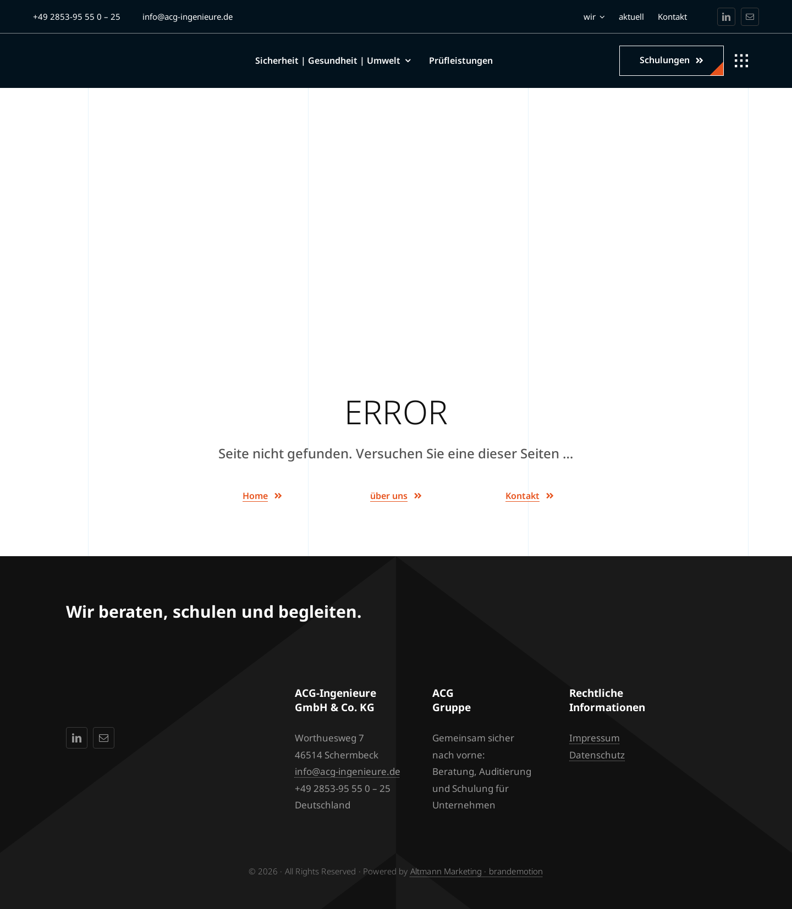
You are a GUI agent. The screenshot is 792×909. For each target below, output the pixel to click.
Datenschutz (597, 755)
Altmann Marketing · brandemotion (476, 871)
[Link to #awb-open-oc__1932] (741, 61)
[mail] (750, 17)
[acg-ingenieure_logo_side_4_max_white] (103, 53)
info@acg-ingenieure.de (347, 771)
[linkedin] (726, 17)
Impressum (594, 737)
